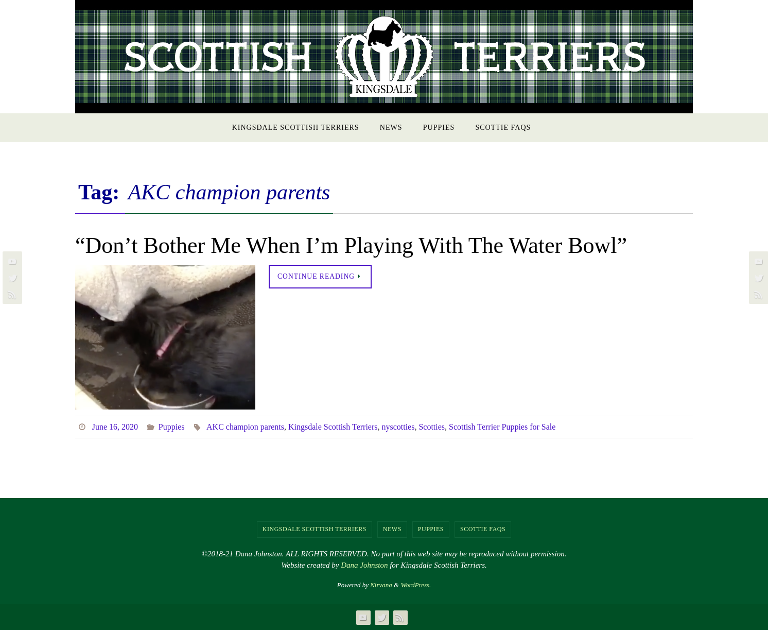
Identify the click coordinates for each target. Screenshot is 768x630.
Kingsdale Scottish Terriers (333, 426)
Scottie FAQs (482, 529)
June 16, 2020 (115, 426)
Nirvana (381, 585)
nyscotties (398, 426)
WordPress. (415, 585)
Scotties (432, 426)
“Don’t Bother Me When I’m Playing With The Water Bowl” (351, 245)
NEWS (392, 529)
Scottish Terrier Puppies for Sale (502, 426)
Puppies (172, 426)
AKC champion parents (245, 426)
